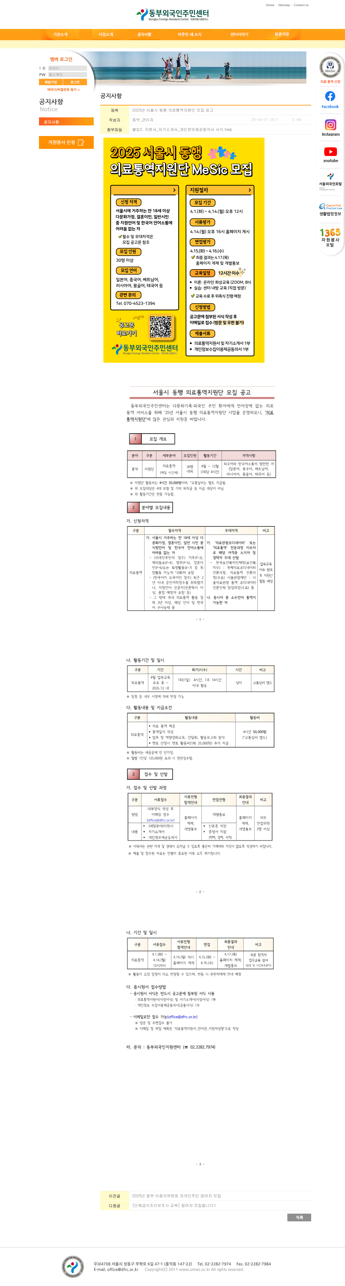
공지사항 (51, 121)
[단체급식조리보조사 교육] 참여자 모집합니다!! (174, 1205)
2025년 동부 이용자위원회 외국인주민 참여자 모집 (176, 1195)
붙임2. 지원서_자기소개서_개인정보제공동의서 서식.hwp (182, 129)
